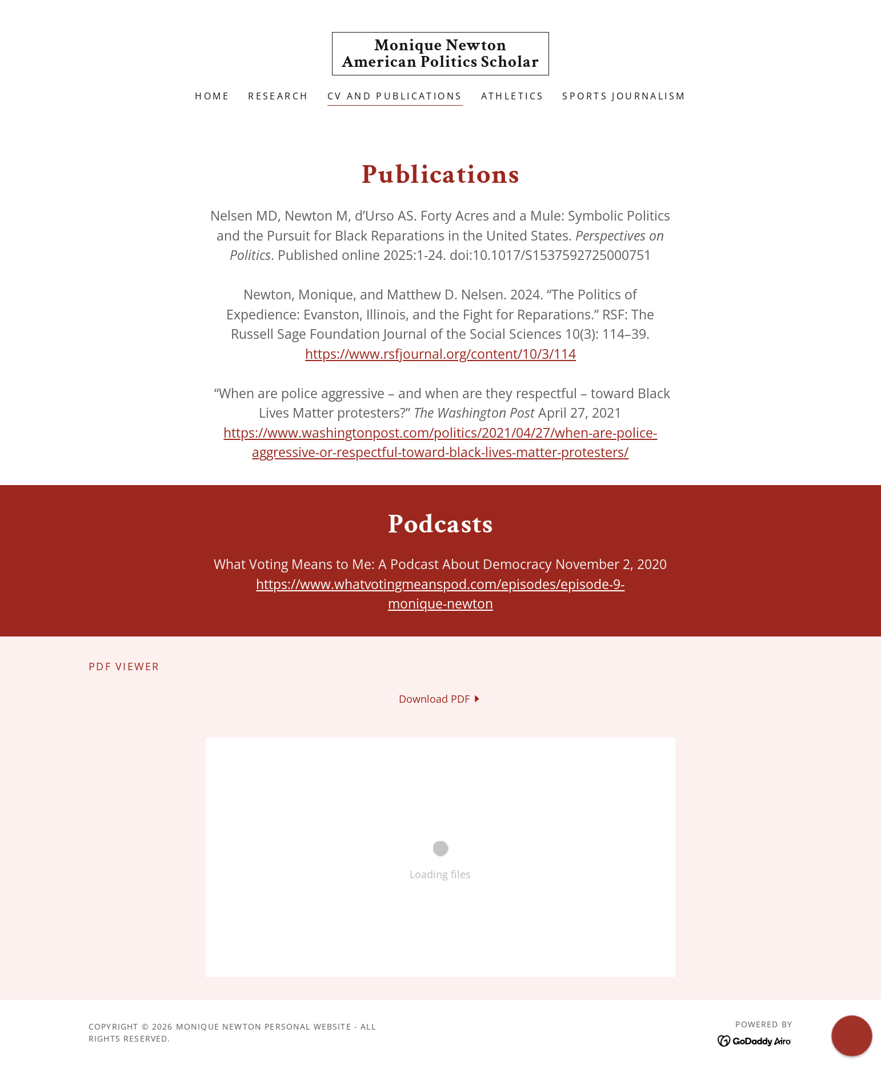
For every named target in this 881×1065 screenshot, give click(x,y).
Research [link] (278, 96)
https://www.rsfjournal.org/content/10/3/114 (440, 354)
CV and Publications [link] (395, 96)
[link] (440, 63)
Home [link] (212, 96)
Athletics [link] (512, 96)
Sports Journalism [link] (624, 96)
